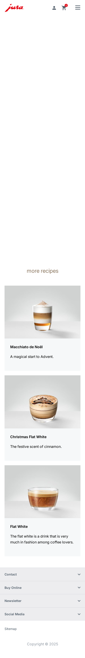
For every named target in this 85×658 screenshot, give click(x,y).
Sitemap (11, 629)
